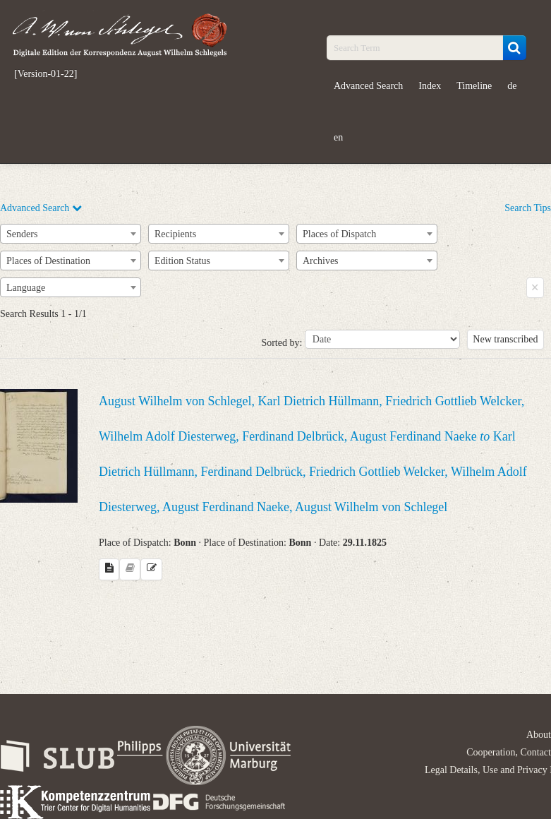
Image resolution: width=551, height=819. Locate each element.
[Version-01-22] (45, 74)
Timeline (474, 85)
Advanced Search (368, 85)
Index (429, 85)
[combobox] (70, 234)
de (511, 85)
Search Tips (527, 208)
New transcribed (505, 339)
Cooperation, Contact (508, 752)
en (338, 137)
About (538, 734)
